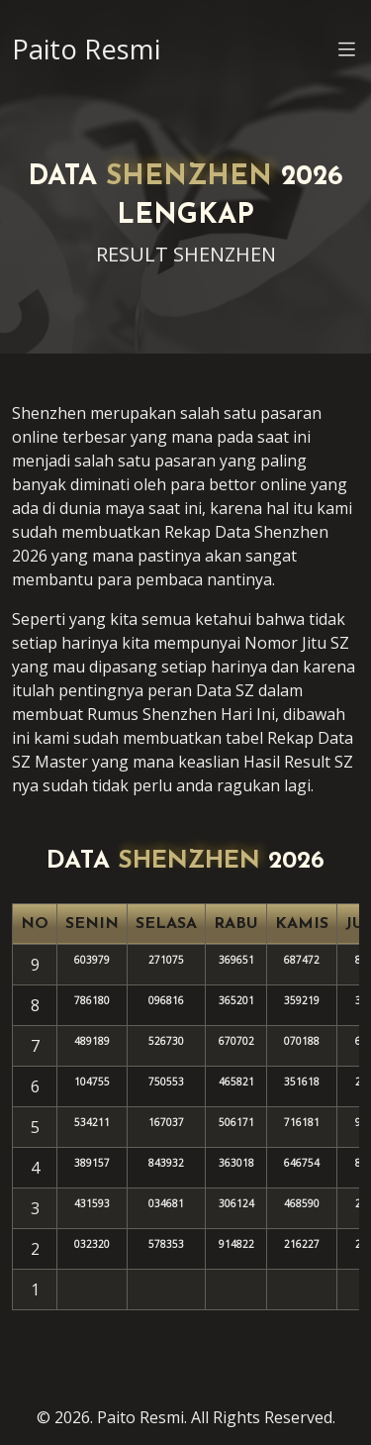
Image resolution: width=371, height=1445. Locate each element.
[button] (346, 52)
